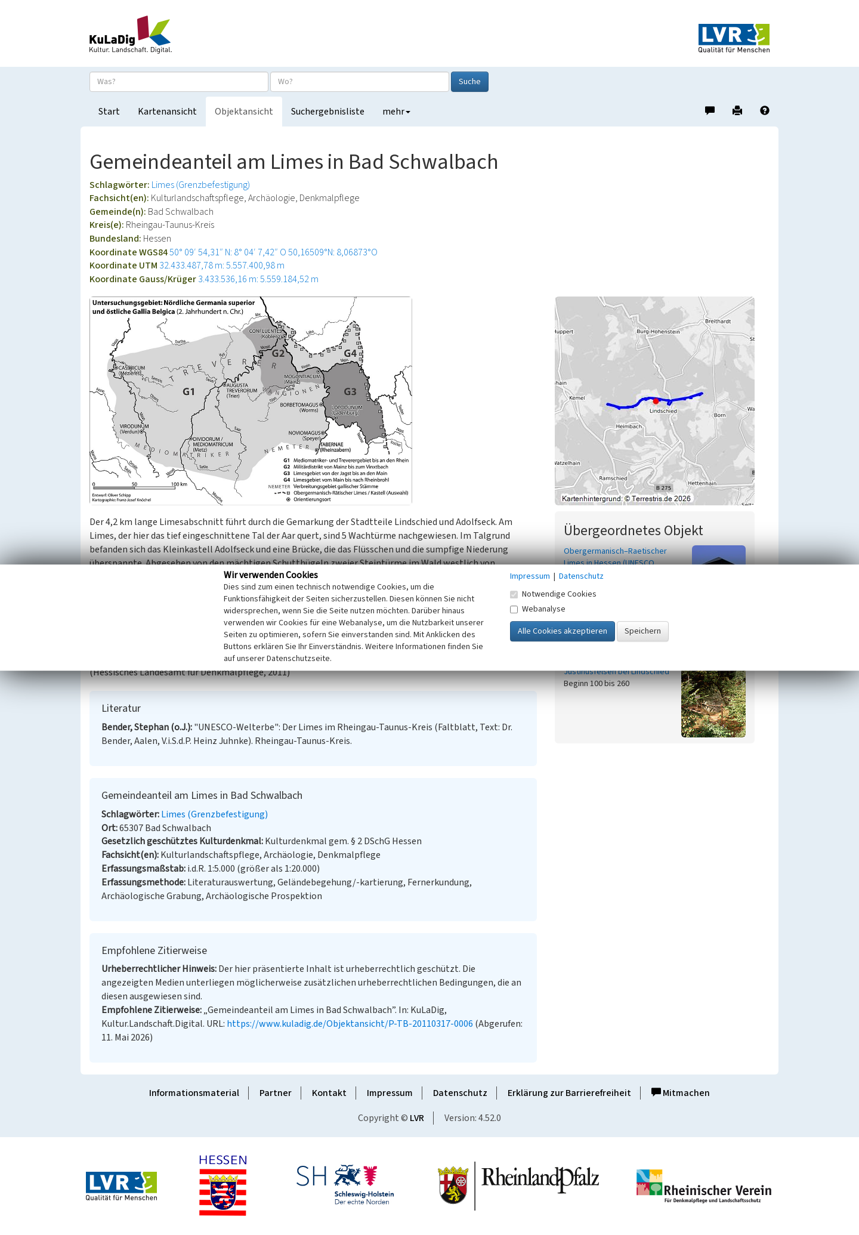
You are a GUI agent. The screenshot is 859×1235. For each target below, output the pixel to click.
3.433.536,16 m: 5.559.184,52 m (258, 279)
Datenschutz (460, 1093)
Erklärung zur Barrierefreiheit (569, 1093)
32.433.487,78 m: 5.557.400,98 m (222, 265)
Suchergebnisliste (327, 111)
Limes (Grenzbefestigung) (201, 185)
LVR (417, 1118)
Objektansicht (244, 111)
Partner (275, 1093)
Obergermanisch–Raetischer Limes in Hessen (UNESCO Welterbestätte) (615, 563)
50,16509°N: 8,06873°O (333, 252)
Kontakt (329, 1093)
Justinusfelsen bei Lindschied (616, 672)
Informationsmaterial (194, 1093)
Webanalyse (538, 609)
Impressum (390, 1093)
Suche (470, 82)
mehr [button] (396, 111)
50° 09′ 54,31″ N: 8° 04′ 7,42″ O (227, 252)
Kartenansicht (167, 111)
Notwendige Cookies (553, 594)
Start (109, 111)
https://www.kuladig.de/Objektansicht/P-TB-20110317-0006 (350, 1023)
